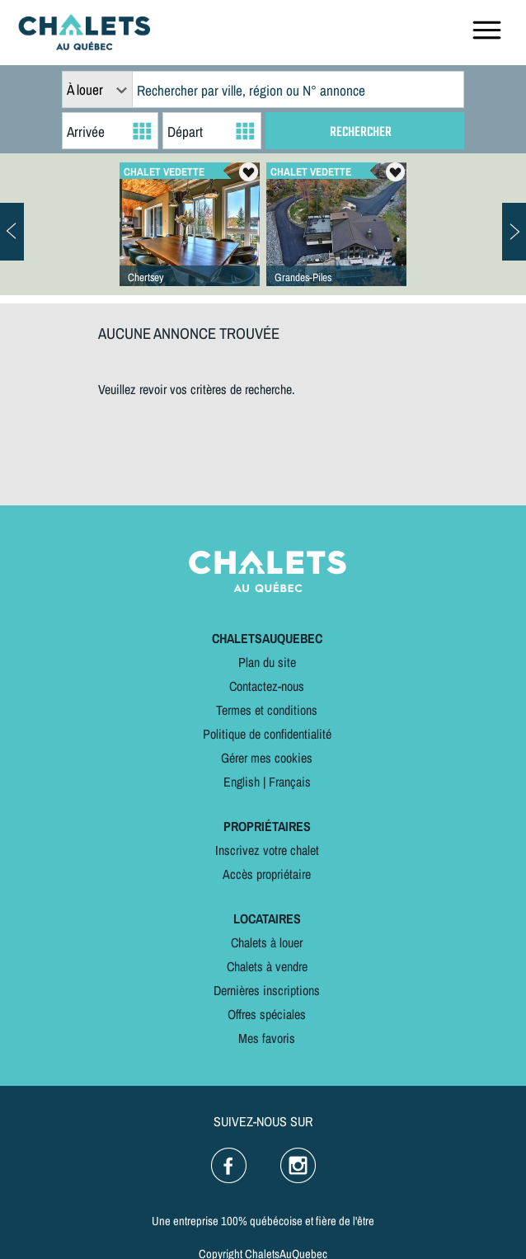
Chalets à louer (267, 942)
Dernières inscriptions (267, 990)
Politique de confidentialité (267, 734)
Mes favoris (266, 1038)
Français (290, 782)
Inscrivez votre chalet (267, 850)
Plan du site (267, 662)
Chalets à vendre (267, 966)
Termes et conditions (266, 710)
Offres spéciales (267, 1014)
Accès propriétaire (267, 874)
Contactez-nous (266, 686)
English (241, 782)
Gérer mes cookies (266, 758)
